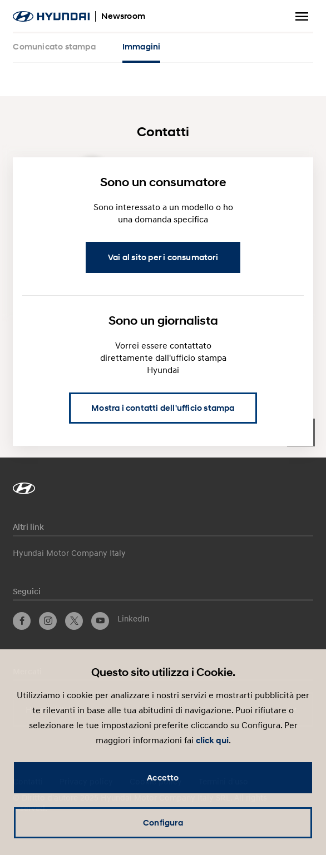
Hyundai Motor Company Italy (69, 553)
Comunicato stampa (54, 47)
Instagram (48, 621)
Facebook (22, 621)
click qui (212, 740)
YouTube (100, 621)
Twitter (74, 621)
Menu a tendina (302, 17)
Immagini (141, 47)
